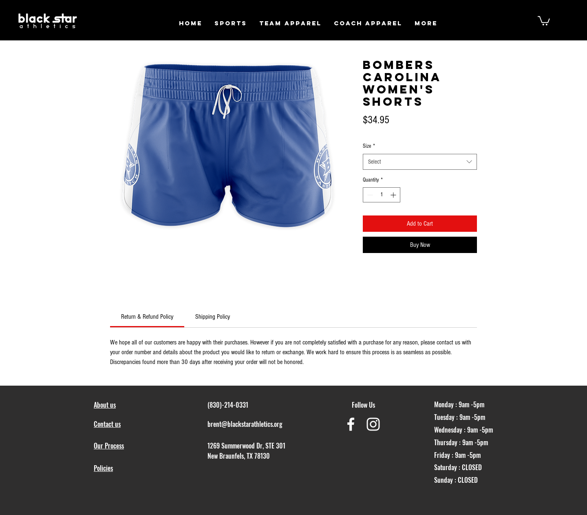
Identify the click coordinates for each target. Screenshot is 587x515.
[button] (230, 23)
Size (369, 146)
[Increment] (394, 195)
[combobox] (420, 162)
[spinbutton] (381, 195)
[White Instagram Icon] (373, 424)
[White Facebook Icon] (351, 424)
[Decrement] (369, 195)
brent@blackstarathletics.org (244, 424)
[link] (147, 316)
